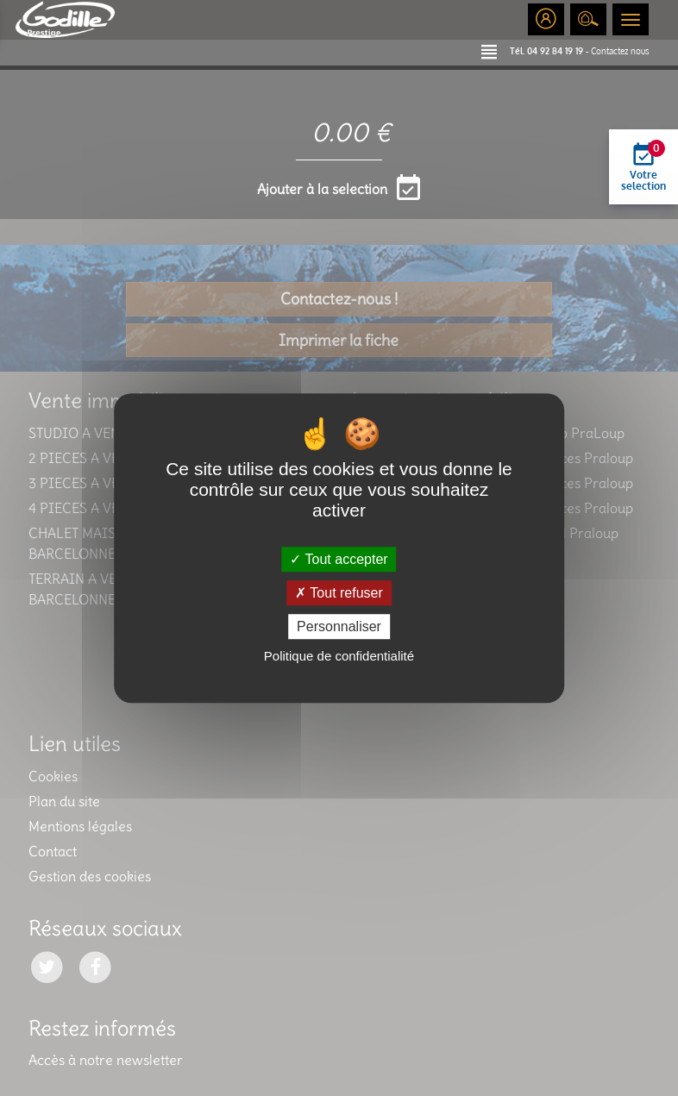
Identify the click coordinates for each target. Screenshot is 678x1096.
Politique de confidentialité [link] (339, 655)
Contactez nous (620, 51)
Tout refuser (339, 593)
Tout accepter (338, 559)
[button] (495, 51)
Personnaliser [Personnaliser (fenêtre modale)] (339, 626)
